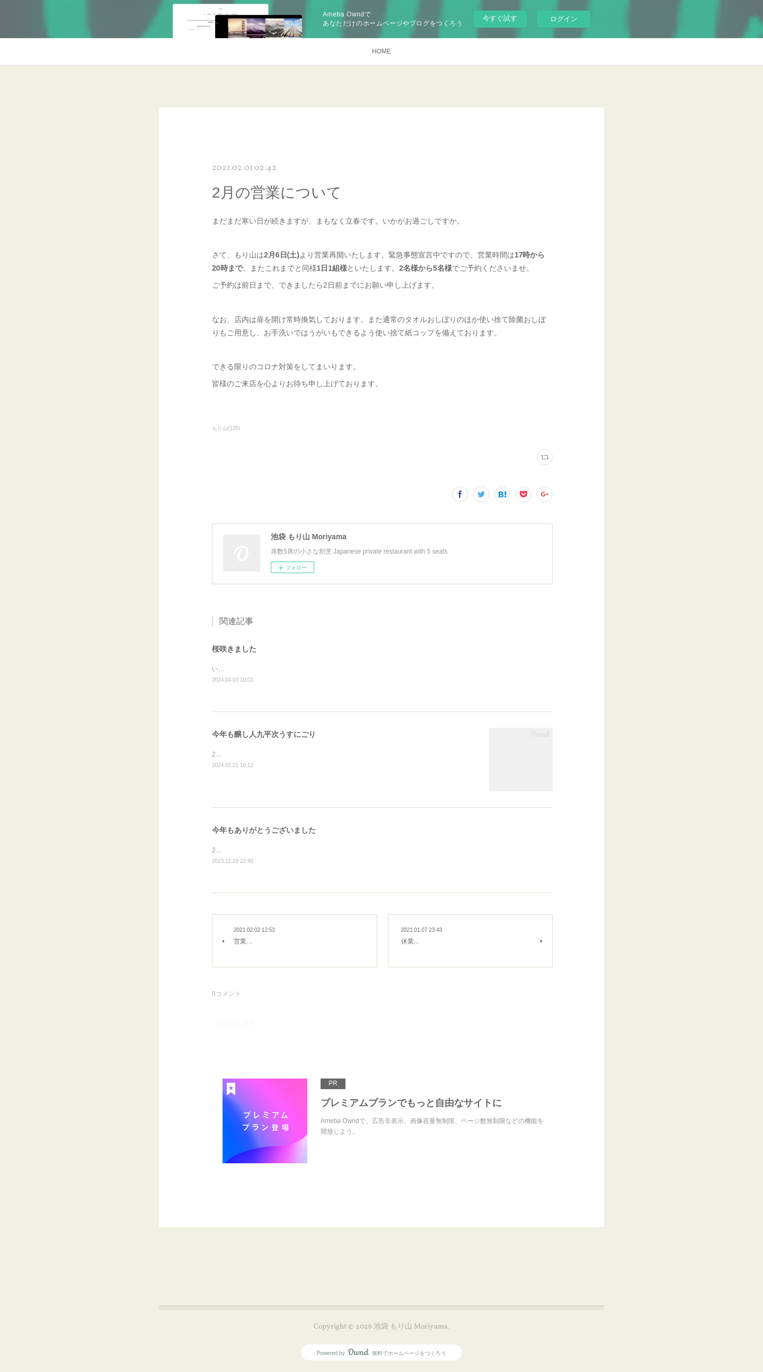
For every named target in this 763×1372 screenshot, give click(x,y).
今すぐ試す (500, 18)
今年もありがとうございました (264, 830)
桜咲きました (234, 649)
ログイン (564, 19)
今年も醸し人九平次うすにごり (264, 734)
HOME (381, 51)
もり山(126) (226, 428)
